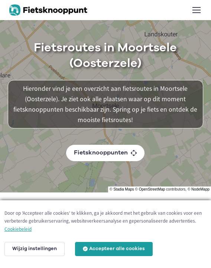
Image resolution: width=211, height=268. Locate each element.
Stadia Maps (123, 189)
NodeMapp (200, 189)
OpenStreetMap (152, 189)
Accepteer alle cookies (114, 248)
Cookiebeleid (18, 229)
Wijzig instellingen (34, 248)
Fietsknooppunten (105, 153)
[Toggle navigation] (196, 10)
